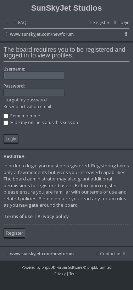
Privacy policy (53, 216)
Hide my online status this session (41, 122)
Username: (14, 69)
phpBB (46, 267)
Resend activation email (27, 106)
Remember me (22, 116)
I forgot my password (25, 99)
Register (14, 233)
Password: (14, 86)
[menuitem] (19, 23)
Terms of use (18, 216)
